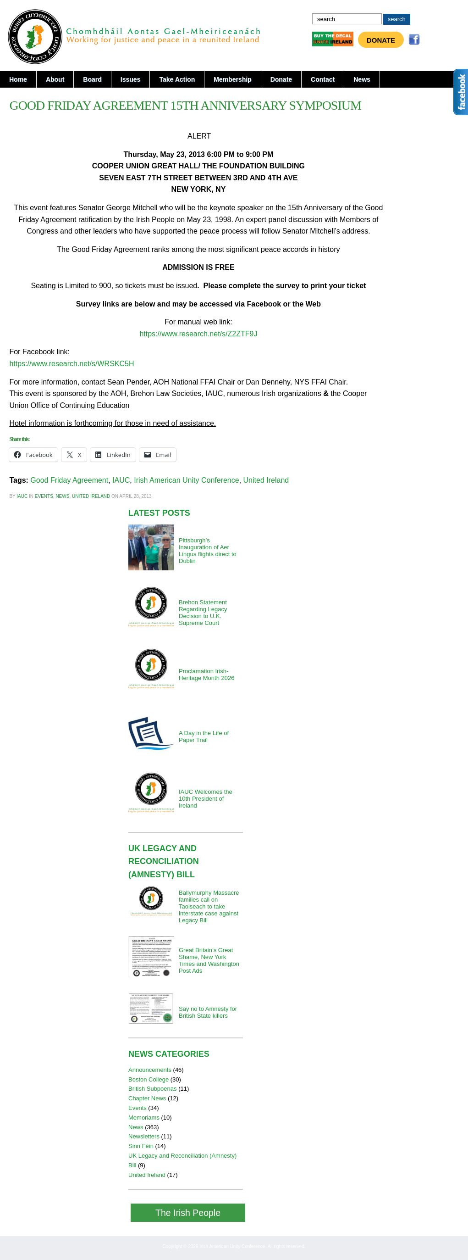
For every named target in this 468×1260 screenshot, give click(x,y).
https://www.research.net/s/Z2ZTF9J (198, 334)
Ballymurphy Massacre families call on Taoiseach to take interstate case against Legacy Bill (209, 906)
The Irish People (187, 1213)
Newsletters (144, 1136)
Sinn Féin (141, 1146)
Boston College (148, 1079)
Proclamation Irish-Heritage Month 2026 (206, 674)
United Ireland (266, 480)
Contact (323, 79)
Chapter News (147, 1098)
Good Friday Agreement (69, 480)
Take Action (177, 79)
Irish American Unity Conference (186, 480)
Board (92, 79)
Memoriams (144, 1117)
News (361, 79)
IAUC (121, 480)
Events (44, 496)
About (55, 79)
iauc (22, 496)
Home (18, 79)
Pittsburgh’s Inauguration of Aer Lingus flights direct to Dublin (208, 550)
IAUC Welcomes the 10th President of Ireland (205, 798)
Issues (131, 79)
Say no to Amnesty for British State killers (208, 1012)
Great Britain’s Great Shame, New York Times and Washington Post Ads (209, 960)
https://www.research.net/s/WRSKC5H (71, 364)
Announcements (149, 1069)
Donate (381, 40)
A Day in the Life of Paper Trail (204, 736)
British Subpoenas (152, 1088)
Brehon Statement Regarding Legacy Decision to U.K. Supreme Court (203, 612)
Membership (232, 79)
